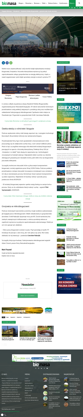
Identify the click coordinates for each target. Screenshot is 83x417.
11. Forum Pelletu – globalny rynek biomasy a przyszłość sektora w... (73, 180)
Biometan (29, 3)
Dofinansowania (51, 374)
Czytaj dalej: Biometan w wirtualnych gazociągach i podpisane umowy (28, 121)
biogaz (7, 317)
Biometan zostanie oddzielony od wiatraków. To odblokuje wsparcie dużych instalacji (69, 147)
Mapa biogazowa (21, 97)
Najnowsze (69, 374)
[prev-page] (3, 345)
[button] (79, 3)
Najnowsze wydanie (64, 197)
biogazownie (19, 317)
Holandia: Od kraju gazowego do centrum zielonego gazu (28, 339)
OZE (11, 40)
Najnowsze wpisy (63, 62)
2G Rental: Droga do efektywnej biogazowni (8, 339)
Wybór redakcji (63, 128)
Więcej (72, 3)
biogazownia (12, 317)
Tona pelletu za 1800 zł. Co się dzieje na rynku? (73, 261)
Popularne (61, 225)
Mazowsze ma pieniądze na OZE (54, 393)
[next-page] (5, 345)
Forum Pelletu (47, 97)
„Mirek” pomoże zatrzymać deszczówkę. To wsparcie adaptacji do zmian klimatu (45, 339)
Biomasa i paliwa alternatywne (34, 97)
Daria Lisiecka (7, 52)
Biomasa (37, 3)
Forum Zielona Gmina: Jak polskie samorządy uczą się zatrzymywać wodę (73, 254)
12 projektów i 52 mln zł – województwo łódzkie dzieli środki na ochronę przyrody (54, 405)
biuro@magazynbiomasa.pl (10, 411)
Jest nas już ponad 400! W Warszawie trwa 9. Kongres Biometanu (73, 172)
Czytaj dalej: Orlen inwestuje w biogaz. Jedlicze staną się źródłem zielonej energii (28, 197)
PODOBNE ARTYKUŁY (9, 322)
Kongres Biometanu (8, 97)
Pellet (44, 3)
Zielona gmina (53, 3)
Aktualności (16, 11)
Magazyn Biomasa (7, 11)
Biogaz (21, 3)
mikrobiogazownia (26, 317)
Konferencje (63, 3)
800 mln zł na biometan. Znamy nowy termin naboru (54, 398)
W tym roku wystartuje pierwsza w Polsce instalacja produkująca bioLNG (72, 164)
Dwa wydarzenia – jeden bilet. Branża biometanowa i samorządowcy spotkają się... (73, 188)
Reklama (60, 100)
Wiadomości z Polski (17, 40)
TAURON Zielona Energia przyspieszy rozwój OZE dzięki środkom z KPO (55, 387)
